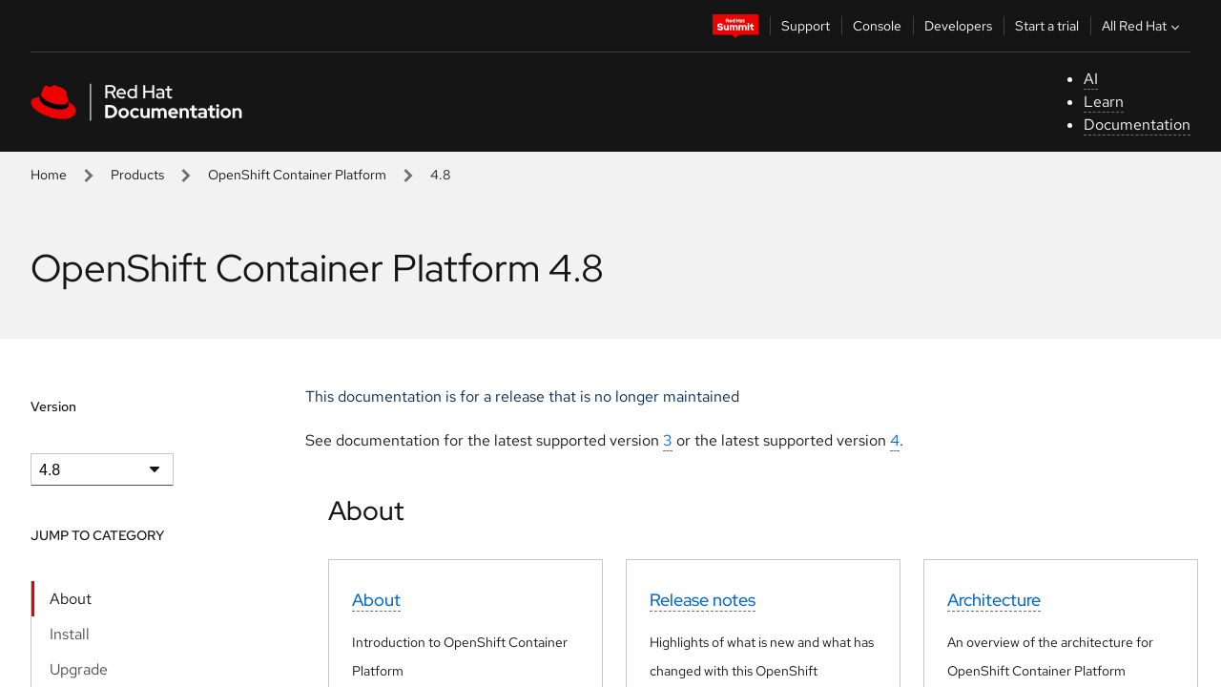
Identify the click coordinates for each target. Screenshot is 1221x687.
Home (49, 174)
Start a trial (1047, 25)
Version (53, 406)
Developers (958, 25)
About (71, 599)
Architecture (994, 600)
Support (805, 25)
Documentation (1137, 124)
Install (70, 634)
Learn (1104, 102)
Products (137, 174)
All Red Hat (1143, 25)
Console (877, 25)
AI (1091, 79)
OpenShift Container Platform (297, 174)
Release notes (702, 600)
